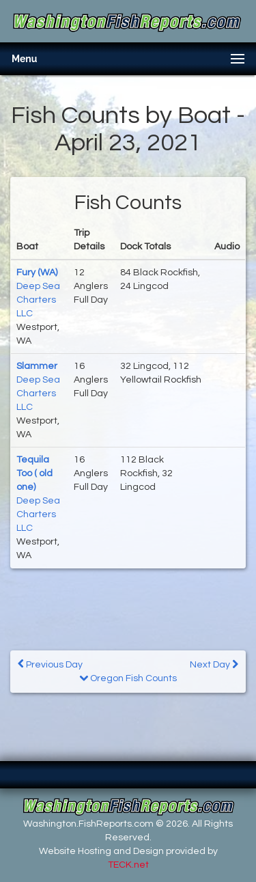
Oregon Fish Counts (128, 678)
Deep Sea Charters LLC (38, 299)
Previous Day (50, 664)
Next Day (214, 664)
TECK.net (128, 865)
